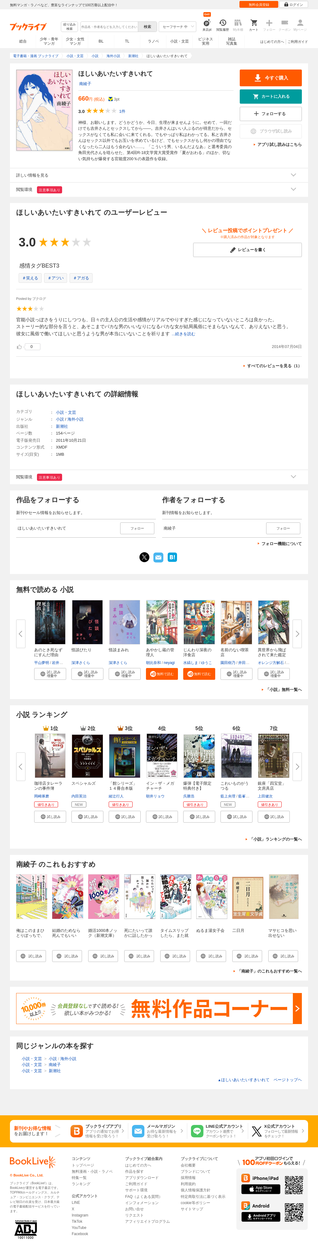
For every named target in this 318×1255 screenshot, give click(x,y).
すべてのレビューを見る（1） (274, 365)
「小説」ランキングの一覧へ (275, 839)
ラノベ (153, 41)
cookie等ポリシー (195, 1203)
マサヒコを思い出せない (282, 933)
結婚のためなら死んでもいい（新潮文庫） (66, 935)
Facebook (80, 1234)
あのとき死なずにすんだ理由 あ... (48, 655)
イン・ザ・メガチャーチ (160, 786)
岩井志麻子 (61, 663)
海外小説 (75, 419)
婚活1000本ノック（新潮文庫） (102, 933)
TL (127, 41)
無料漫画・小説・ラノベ (92, 1171)
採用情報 (188, 1178)
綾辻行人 (116, 796)
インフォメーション (142, 1203)
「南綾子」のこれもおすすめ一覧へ (269, 971)
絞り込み (69, 27)
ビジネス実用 (205, 41)
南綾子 (85, 83)
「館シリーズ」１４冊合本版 (123, 786)
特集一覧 (79, 1178)
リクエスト (134, 1215)
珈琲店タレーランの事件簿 (48, 786)
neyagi (169, 663)
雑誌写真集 (231, 41)
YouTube (79, 1228)
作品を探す (134, 1171)
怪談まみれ (119, 650)
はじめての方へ (272, 41)
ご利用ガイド (298, 41)
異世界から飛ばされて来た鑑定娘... (272, 655)
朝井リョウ (155, 796)
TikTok (77, 1221)
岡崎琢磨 (41, 796)
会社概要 (188, 1165)
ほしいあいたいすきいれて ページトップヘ (260, 1079)
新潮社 (62, 426)
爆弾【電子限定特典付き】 (197, 786)
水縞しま (190, 663)
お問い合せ (134, 1209)
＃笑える (30, 278)
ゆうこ (206, 663)
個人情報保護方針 (196, 1190)
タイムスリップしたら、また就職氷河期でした (174, 935)
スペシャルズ (83, 783)
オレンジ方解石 (271, 663)
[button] (50, 674)
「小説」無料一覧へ (284, 689)
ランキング (81, 1184)
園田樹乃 (227, 663)
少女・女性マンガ (75, 41)
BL (101, 41)
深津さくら (80, 663)
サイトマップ (192, 1209)
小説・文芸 (179, 41)
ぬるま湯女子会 (210, 930)
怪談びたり (81, 650)
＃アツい (56, 278)
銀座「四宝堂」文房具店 (272, 786)
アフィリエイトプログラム (147, 1221)
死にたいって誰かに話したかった (138, 935)
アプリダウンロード (142, 1178)
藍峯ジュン (247, 796)
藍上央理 (227, 796)
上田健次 (265, 796)
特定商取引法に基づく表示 (203, 1196)
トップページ (83, 1165)
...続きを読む (183, 334)
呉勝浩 (188, 796)
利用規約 (188, 1184)
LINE (76, 1202)
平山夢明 (41, 663)
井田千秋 (245, 663)
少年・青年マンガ (49, 41)
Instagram (80, 1215)
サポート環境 (136, 1190)
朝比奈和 (153, 663)
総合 (23, 41)
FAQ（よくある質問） (143, 1196)
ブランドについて (196, 1171)
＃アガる (81, 278)
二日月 (238, 930)
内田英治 (78, 796)
